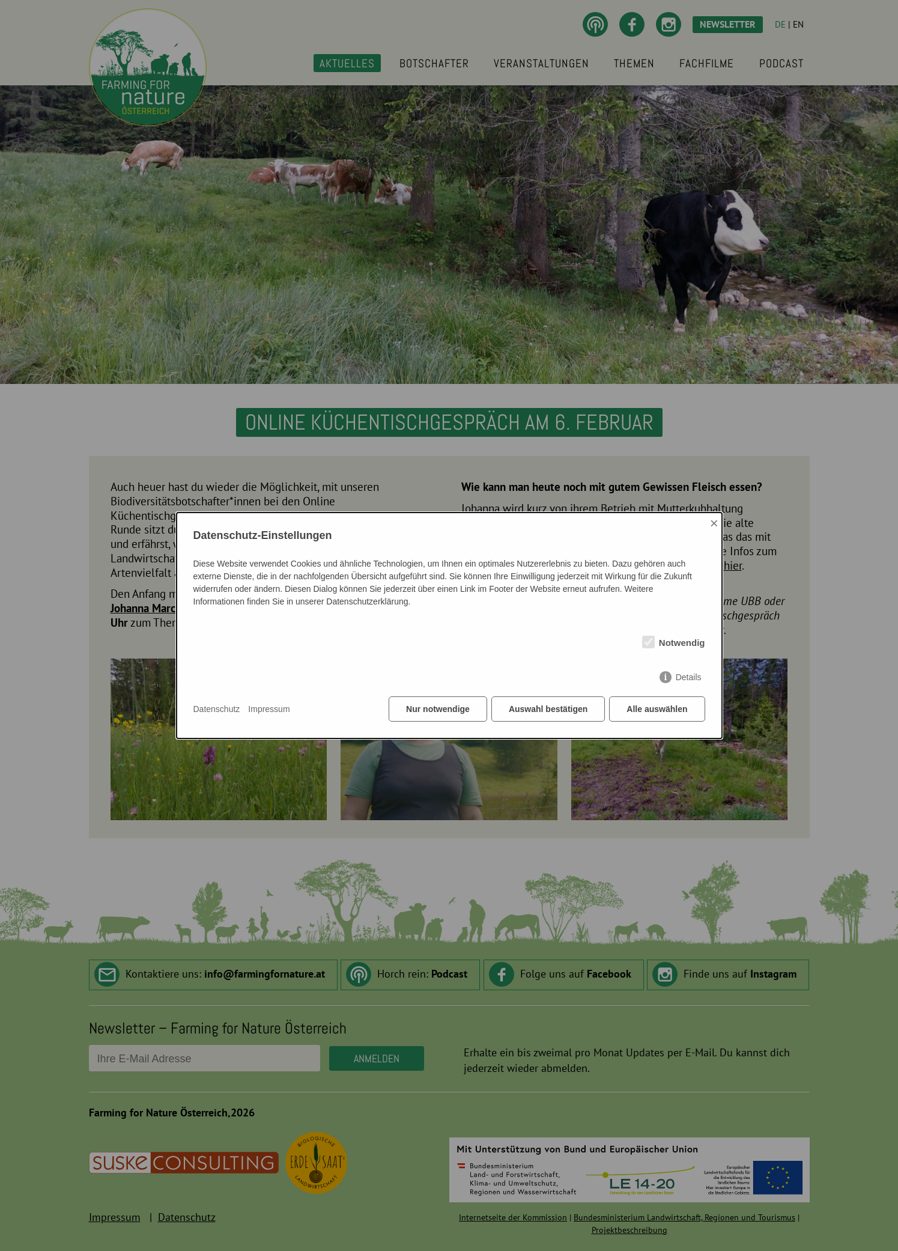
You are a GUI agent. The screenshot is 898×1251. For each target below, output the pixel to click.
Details (689, 677)
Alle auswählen (656, 709)
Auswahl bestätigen (548, 709)
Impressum (269, 709)
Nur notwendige (438, 709)
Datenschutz (216, 709)
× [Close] (714, 523)
